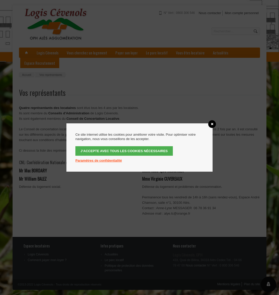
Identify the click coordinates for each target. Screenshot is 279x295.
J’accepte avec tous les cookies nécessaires (124, 151)
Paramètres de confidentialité (98, 160)
